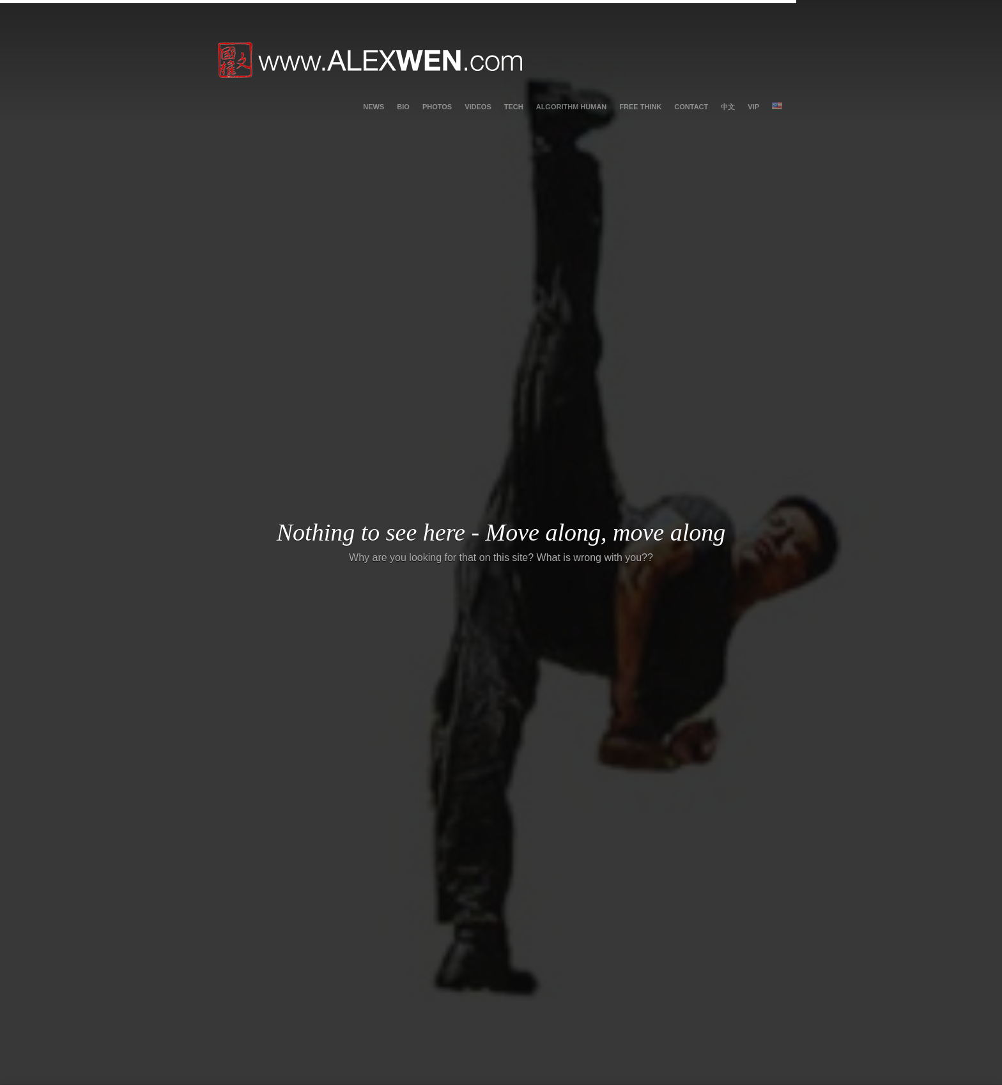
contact (691, 107)
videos (478, 107)
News (373, 107)
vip (753, 107)
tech (513, 107)
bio (403, 107)
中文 (728, 107)
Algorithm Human (571, 107)
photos (437, 107)
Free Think (640, 107)
